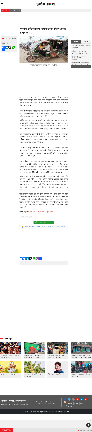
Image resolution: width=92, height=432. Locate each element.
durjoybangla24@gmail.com (48, 404)
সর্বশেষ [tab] (76, 42)
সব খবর (81, 66)
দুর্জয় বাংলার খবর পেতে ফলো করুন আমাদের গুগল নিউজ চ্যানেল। (45, 227)
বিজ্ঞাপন (70, 404)
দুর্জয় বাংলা (36, 412)
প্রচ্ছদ (4, 10)
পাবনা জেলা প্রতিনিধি (10, 38)
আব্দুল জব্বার (28, 100)
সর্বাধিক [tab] (86, 42)
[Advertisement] (46, 20)
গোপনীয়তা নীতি (68, 406)
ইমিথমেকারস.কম (64, 412)
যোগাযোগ (83, 404)
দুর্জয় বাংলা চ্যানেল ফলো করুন (43, 222)
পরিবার (76, 404)
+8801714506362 (45, 401)
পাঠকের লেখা (15, 10)
